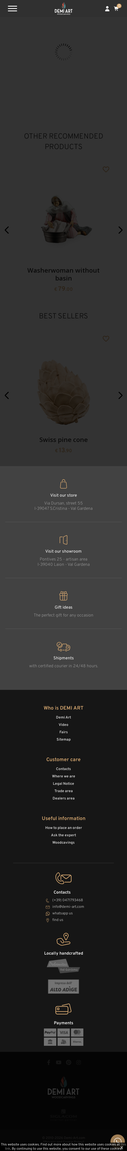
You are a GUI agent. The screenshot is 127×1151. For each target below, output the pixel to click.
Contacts (63, 769)
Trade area (63, 791)
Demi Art (63, 717)
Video (63, 725)
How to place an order (63, 828)
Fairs (63, 732)
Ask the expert (63, 835)
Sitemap (64, 739)
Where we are (63, 776)
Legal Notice (63, 784)
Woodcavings (63, 843)
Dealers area (64, 798)
